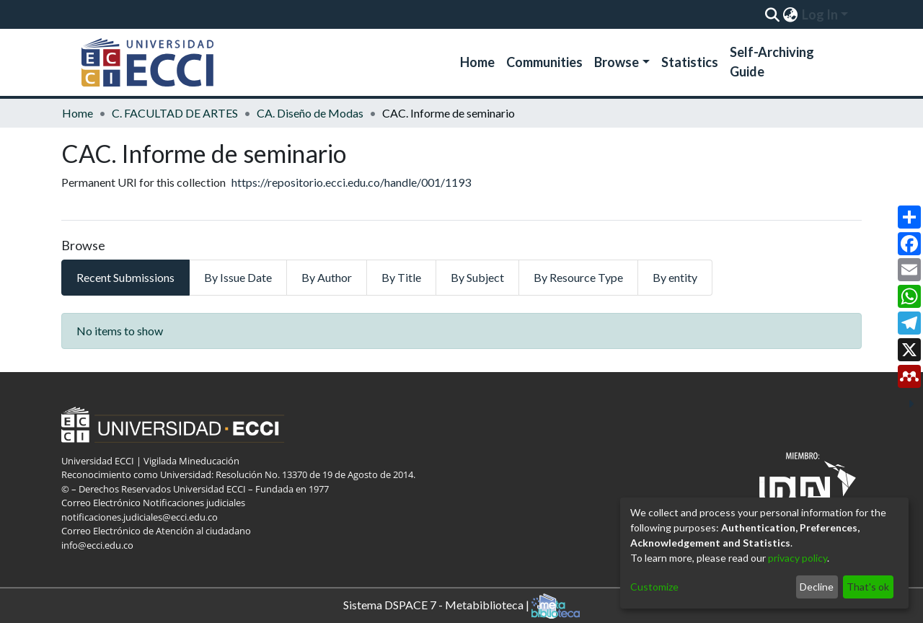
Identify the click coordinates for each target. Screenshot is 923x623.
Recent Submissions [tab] (125, 277)
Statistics (689, 62)
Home (477, 62)
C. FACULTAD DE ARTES (175, 113)
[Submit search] (772, 14)
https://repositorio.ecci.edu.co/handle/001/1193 (351, 182)
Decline (817, 586)
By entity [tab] (675, 277)
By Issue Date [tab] (238, 277)
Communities (544, 62)
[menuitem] (790, 14)
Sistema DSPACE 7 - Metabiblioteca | (461, 606)
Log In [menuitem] (820, 14)
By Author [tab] (326, 277)
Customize (654, 586)
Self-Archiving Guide (772, 61)
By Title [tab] (401, 277)
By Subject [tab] (477, 277)
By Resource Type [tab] (578, 277)
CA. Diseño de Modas (310, 113)
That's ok (868, 586)
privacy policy (797, 558)
